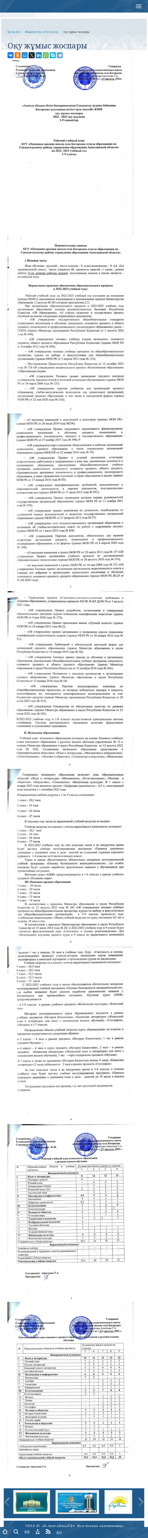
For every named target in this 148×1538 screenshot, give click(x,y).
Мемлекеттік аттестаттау (41, 32)
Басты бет (14, 32)
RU (59, 1532)
